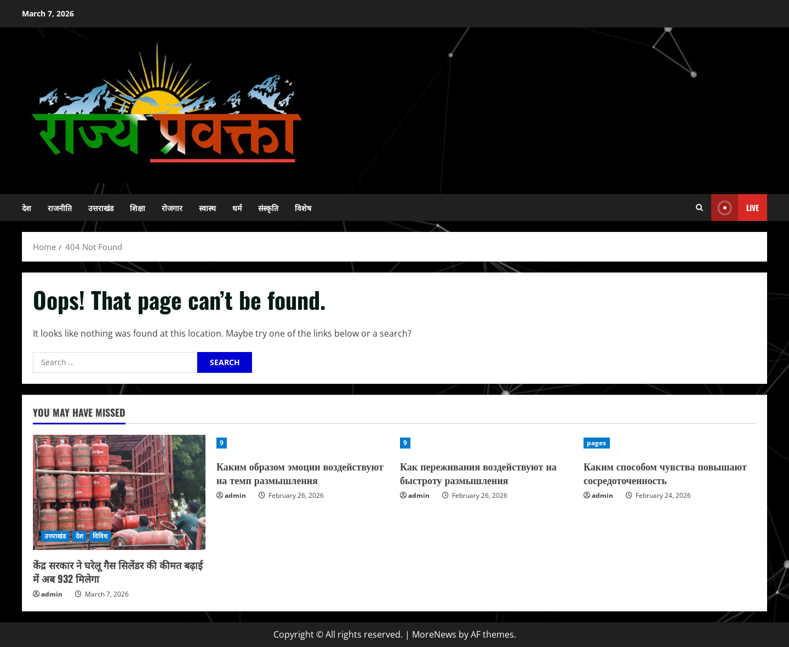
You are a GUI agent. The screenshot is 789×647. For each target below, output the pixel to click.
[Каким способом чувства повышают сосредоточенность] (670, 443)
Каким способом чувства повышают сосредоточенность (665, 473)
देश (26, 207)
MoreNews (434, 634)
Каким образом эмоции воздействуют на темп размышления (300, 473)
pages (597, 442)
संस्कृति (268, 207)
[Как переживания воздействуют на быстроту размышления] (486, 443)
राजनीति (60, 207)
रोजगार (172, 207)
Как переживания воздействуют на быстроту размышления (478, 473)
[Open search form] (699, 207)
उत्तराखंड (100, 207)
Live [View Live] (735, 207)
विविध (100, 536)
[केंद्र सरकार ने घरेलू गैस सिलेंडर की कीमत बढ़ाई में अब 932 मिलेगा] (119, 492)
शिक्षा (137, 207)
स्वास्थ (207, 207)
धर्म (237, 207)
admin (51, 594)
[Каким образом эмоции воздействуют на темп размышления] (302, 443)
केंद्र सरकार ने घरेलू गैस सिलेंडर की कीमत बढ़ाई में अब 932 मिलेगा (118, 572)
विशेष (303, 207)
